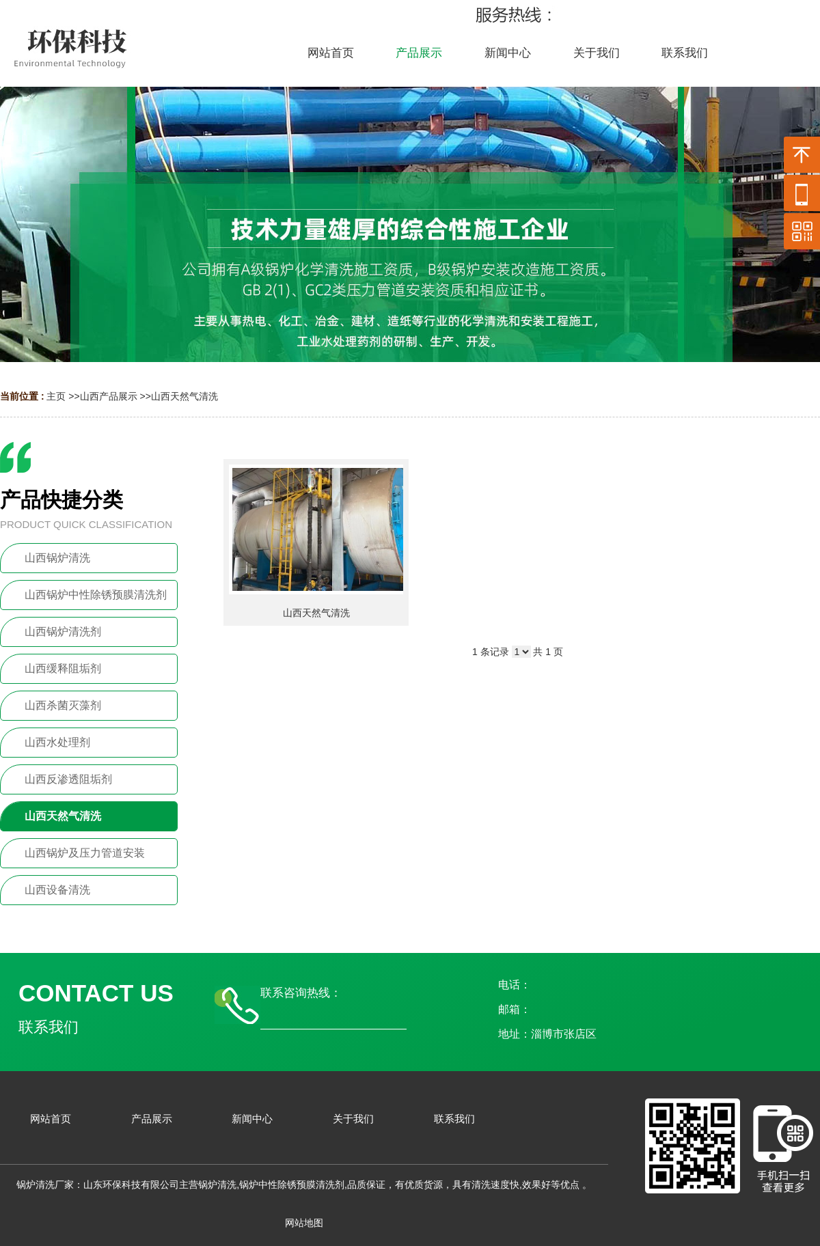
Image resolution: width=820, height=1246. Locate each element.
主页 (56, 396)
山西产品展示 (108, 396)
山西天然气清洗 (184, 396)
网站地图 (304, 1222)
